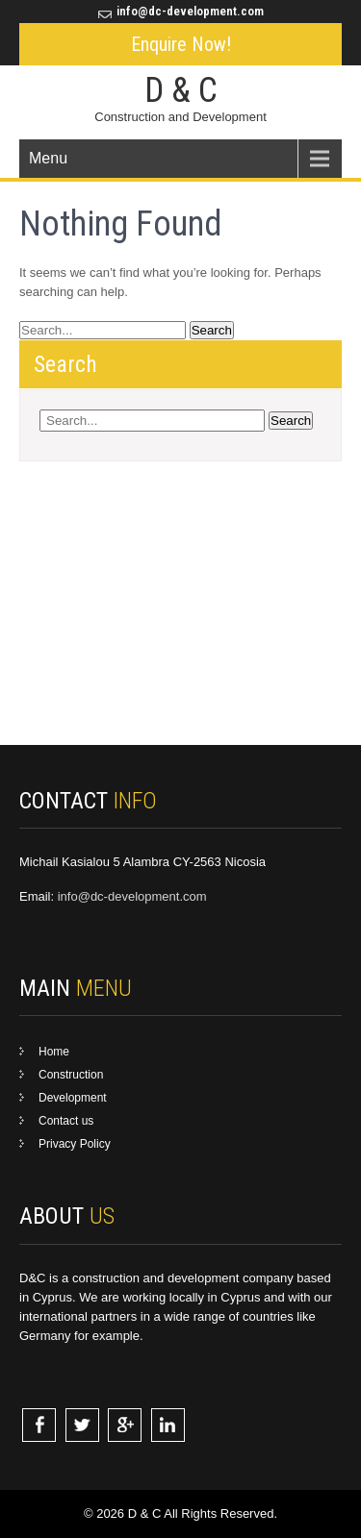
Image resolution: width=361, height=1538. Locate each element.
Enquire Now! (181, 44)
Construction (71, 1074)
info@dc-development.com (190, 11)
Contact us (66, 1121)
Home (54, 1051)
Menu (48, 158)
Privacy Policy (75, 1144)
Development (73, 1097)
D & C (181, 90)
